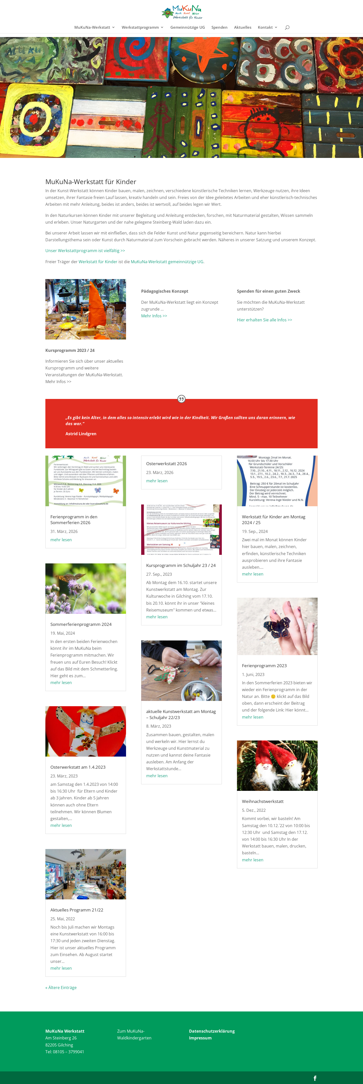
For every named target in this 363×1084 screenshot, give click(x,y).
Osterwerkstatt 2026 (166, 463)
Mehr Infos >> (154, 316)
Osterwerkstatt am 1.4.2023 (78, 767)
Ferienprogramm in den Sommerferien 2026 (73, 520)
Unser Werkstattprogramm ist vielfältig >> (85, 250)
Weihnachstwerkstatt (263, 801)
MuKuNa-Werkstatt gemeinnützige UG (167, 261)
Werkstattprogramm (140, 27)
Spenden (219, 27)
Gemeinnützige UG (187, 27)
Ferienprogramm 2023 (264, 665)
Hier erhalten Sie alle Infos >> (264, 320)
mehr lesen (61, 540)
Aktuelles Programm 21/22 (76, 910)
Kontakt (265, 27)
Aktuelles (242, 27)
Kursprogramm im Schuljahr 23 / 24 (181, 565)
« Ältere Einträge (61, 987)
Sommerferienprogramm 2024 (81, 624)
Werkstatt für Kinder (98, 261)
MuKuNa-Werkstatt (92, 27)
